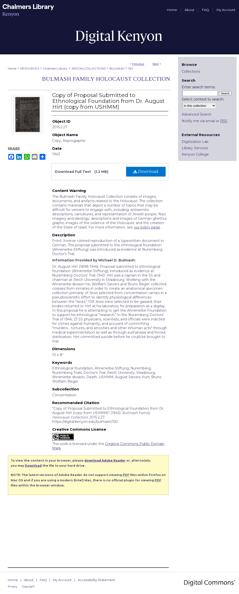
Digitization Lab (195, 141)
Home (12, 68)
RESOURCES (29, 68)
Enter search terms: (198, 87)
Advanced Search (196, 114)
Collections (191, 71)
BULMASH (117, 68)
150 (130, 68)
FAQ (43, 580)
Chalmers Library (55, 68)
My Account (62, 580)
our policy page (147, 227)
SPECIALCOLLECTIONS (88, 68)
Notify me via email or (204, 121)
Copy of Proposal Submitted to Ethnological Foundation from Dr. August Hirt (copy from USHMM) (108, 101)
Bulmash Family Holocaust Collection (106, 79)
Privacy (12, 586)
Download (145, 171)
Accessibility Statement (96, 580)
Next (155, 64)
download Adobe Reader (105, 460)
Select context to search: (203, 99)
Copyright (28, 586)
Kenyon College (195, 154)
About (29, 580)
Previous (138, 64)
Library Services (195, 148)
